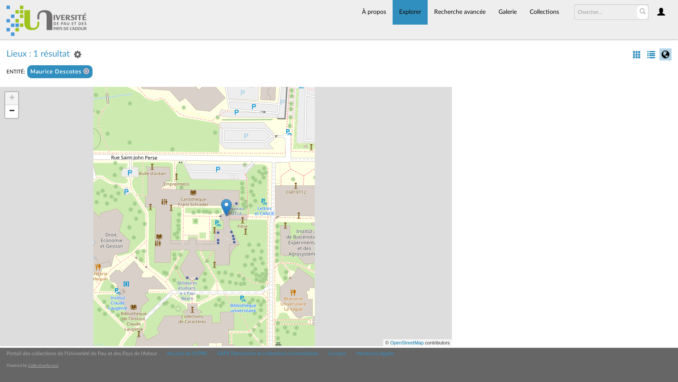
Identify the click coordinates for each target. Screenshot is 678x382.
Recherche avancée (460, 12)
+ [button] (12, 98)
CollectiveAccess (43, 365)
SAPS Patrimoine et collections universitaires (267, 353)
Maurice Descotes (60, 71)
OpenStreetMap (407, 342)
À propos (374, 12)
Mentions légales (375, 353)
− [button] (12, 111)
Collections (544, 12)
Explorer (410, 12)
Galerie (508, 12)
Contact (337, 353)
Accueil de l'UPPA (187, 353)
